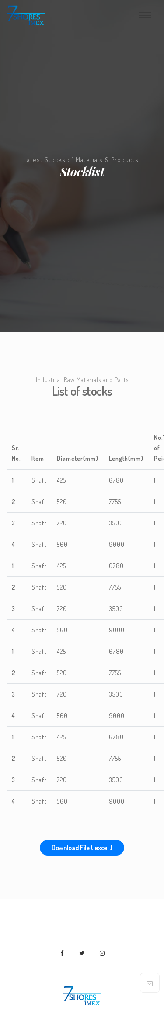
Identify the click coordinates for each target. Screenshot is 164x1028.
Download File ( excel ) (82, 847)
